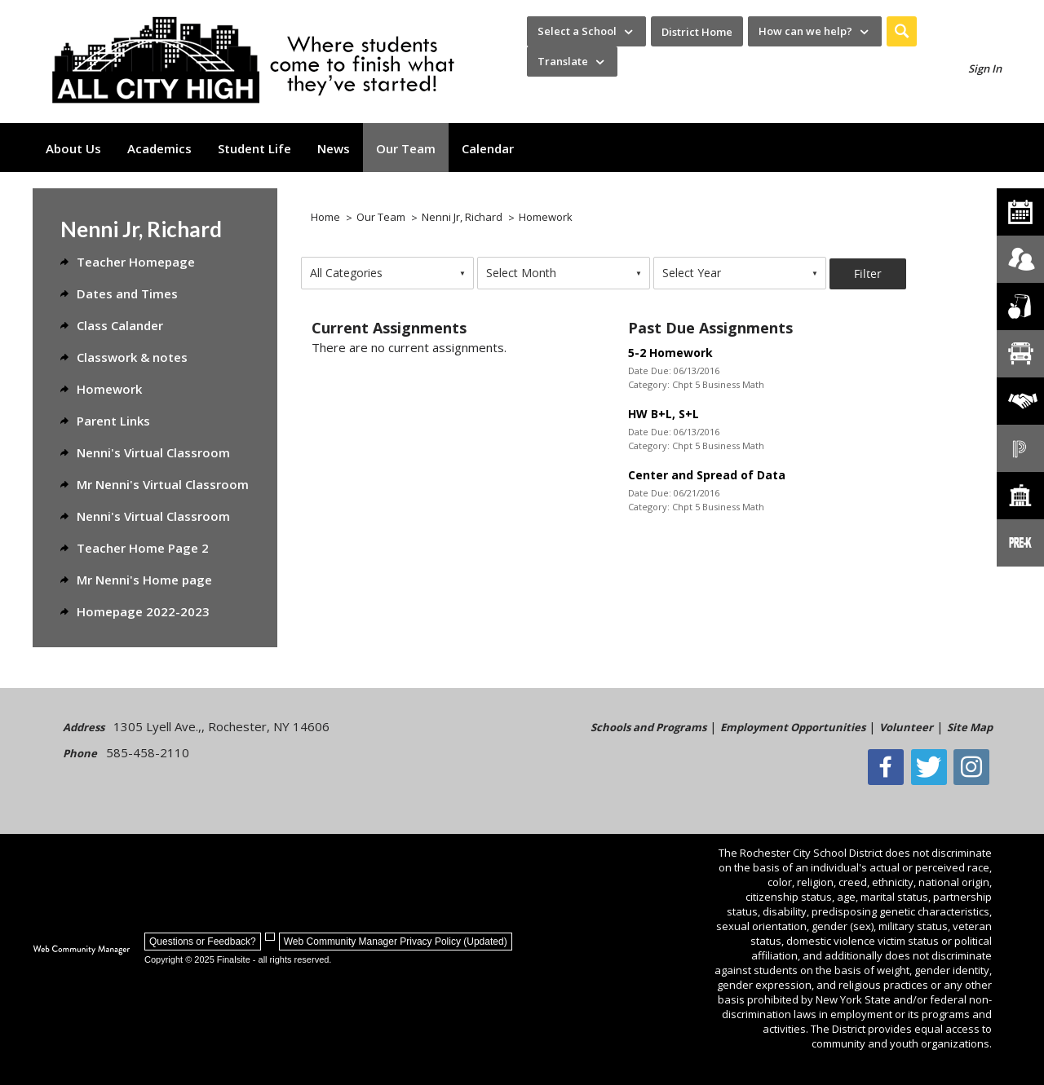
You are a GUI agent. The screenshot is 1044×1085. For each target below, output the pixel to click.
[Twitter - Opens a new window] (933, 767)
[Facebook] (891, 767)
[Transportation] (1020, 353)
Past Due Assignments (710, 327)
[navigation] (586, 31)
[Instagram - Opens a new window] (975, 767)
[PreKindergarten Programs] (1020, 543)
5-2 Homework (670, 352)
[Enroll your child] (1020, 259)
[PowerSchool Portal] (1020, 448)
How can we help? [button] (805, 31)
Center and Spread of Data (706, 475)
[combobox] (387, 273)
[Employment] (1020, 401)
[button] (902, 31)
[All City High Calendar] (1020, 212)
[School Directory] (1020, 495)
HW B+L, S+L (663, 413)
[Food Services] (1020, 306)
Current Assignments (389, 327)
